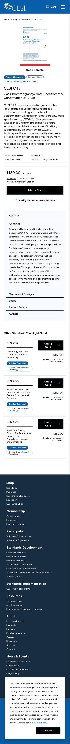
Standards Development (24, 547)
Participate (14, 531)
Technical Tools (14, 601)
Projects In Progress (16, 556)
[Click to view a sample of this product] (35, 48)
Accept (48, 730)
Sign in (30, 182)
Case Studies (13, 665)
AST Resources (14, 605)
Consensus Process (16, 552)
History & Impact (15, 621)
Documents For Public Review (21, 568)
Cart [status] (53, 6)
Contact (10, 649)
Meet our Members (15, 524)
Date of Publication (13, 156)
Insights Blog (13, 673)
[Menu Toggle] (63, 7)
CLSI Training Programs (18, 588)
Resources (14, 596)
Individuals (11, 520)
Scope (12, 300)
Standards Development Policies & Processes (29, 572)
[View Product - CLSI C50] (20, 382)
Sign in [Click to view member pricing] (46, 359)
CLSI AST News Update (18, 669)
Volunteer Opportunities (18, 536)
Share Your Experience (17, 540)
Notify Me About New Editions (36, 200)
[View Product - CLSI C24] (20, 423)
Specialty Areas (14, 576)
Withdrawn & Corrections (19, 564)
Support (10, 645)
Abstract (14, 215)
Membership (15, 511)
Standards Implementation (26, 584)
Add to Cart (35, 190)
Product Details (18, 307)
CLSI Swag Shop (14, 504)
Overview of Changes (21, 294)
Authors (13, 313)
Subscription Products (18, 496)
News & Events (17, 656)
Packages (11, 492)
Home (6, 19)
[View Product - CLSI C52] (20, 344)
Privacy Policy (40, 722)
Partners (10, 629)
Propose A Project (15, 560)
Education (11, 500)
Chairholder (37, 156)
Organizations (13, 516)
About (11, 616)
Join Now (11, 178)
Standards (25, 19)
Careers (10, 637)
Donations (11, 641)
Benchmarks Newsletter (18, 661)
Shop (15, 19)
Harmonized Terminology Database (24, 609)
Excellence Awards (15, 633)
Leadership (12, 625)
